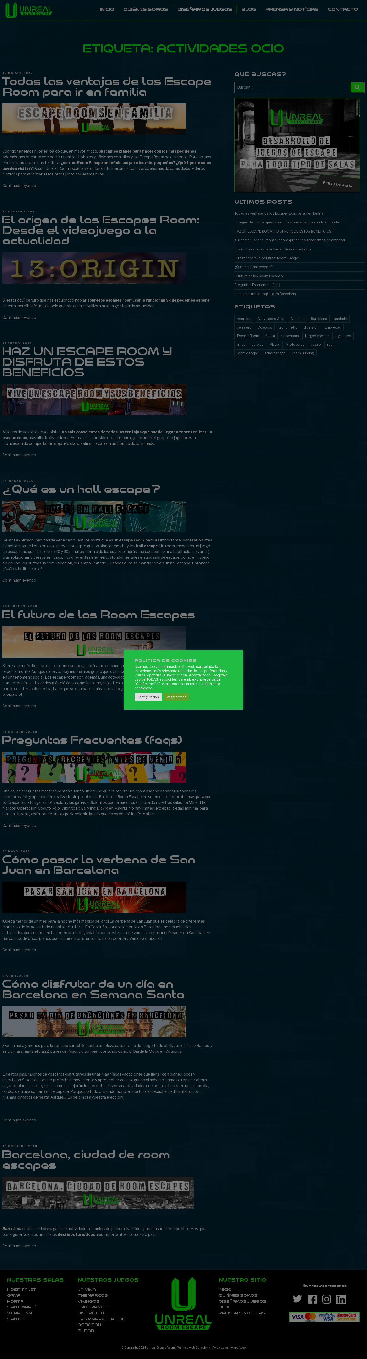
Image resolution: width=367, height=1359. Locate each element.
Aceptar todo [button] (176, 697)
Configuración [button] (148, 697)
